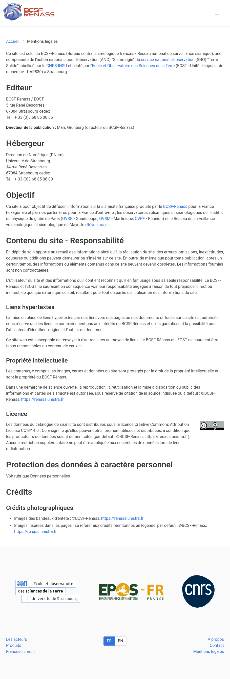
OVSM (105, 218)
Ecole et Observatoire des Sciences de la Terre (133, 65)
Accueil (12, 41)
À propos (216, 639)
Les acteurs (16, 639)
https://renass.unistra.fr (42, 399)
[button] (217, 13)
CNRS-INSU (56, 65)
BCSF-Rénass (175, 206)
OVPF (140, 218)
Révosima (95, 224)
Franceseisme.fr (20, 651)
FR (109, 640)
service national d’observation (167, 59)
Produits (13, 645)
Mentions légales (208, 651)
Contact (217, 645)
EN (120, 640)
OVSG (67, 218)
